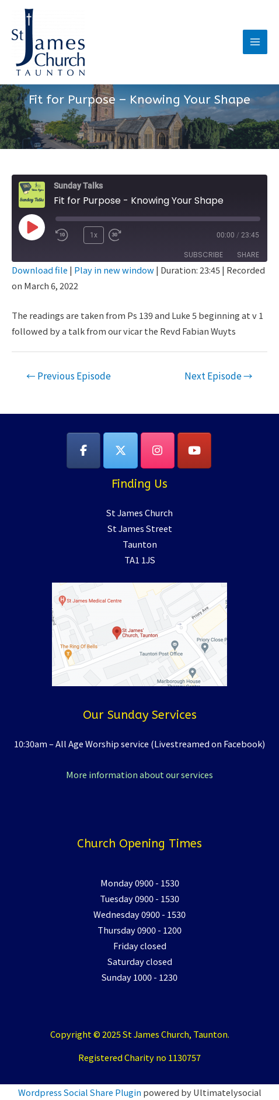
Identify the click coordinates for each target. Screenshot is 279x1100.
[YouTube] (194, 450)
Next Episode (218, 375)
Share (248, 255)
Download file (40, 270)
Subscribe (203, 255)
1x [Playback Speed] (93, 235)
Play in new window (114, 270)
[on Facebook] (83, 450)
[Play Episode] (31, 227)
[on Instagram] (158, 450)
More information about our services (139, 774)
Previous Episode (68, 375)
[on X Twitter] (120, 450)
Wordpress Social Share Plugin (80, 1092)
